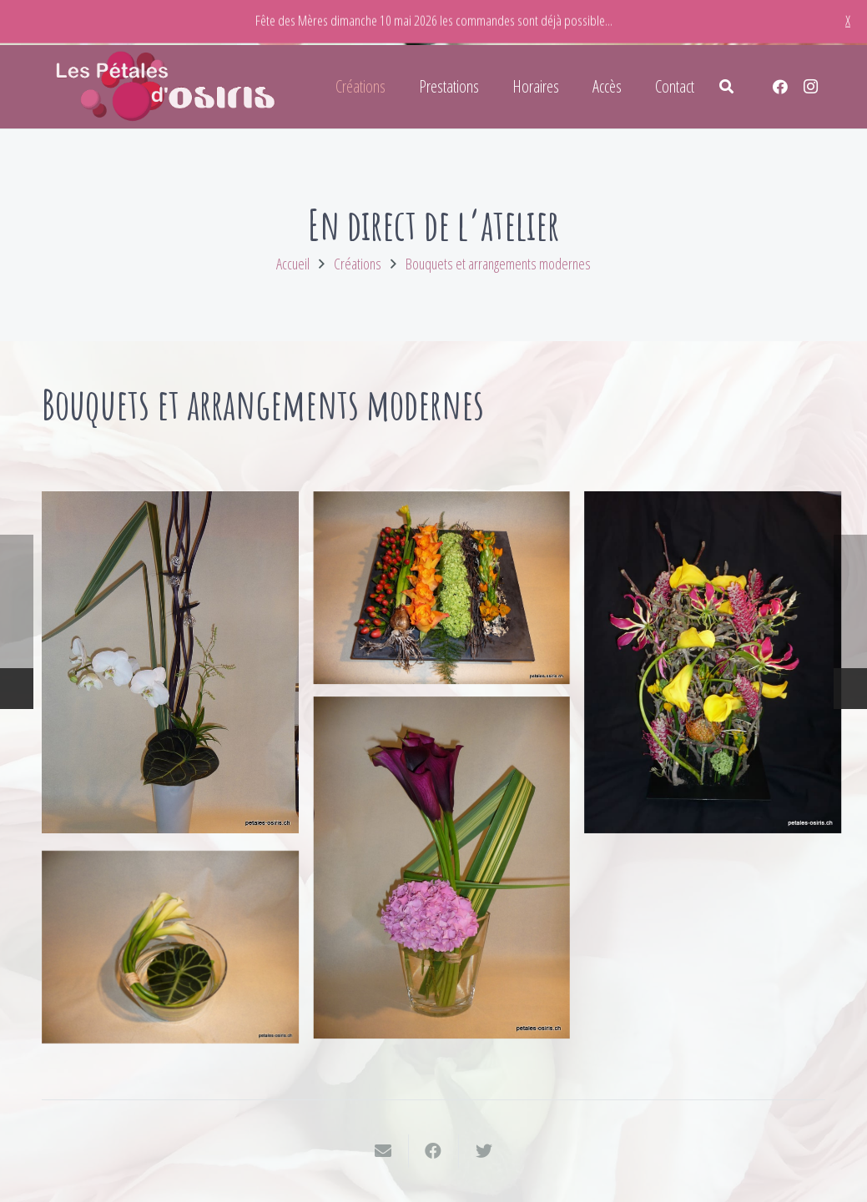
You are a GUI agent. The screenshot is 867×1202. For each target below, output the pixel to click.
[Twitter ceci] (484, 1151)
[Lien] (167, 86)
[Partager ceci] (434, 1151)
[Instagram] (810, 87)
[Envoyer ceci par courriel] (384, 1151)
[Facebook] (780, 87)
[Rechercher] (726, 86)
